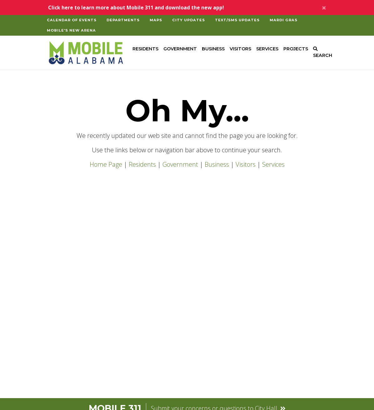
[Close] (324, 7)
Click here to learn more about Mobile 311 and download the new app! (136, 7)
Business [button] (213, 49)
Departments (123, 20)
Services (273, 164)
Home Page (106, 164)
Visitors (246, 164)
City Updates (188, 20)
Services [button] (267, 49)
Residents (142, 164)
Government (180, 164)
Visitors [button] (240, 49)
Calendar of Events (72, 20)
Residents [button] (145, 49)
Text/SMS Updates (237, 20)
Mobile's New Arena (71, 30)
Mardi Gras (283, 20)
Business (217, 164)
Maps (156, 20)
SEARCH (322, 52)
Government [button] (180, 49)
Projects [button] (295, 49)
